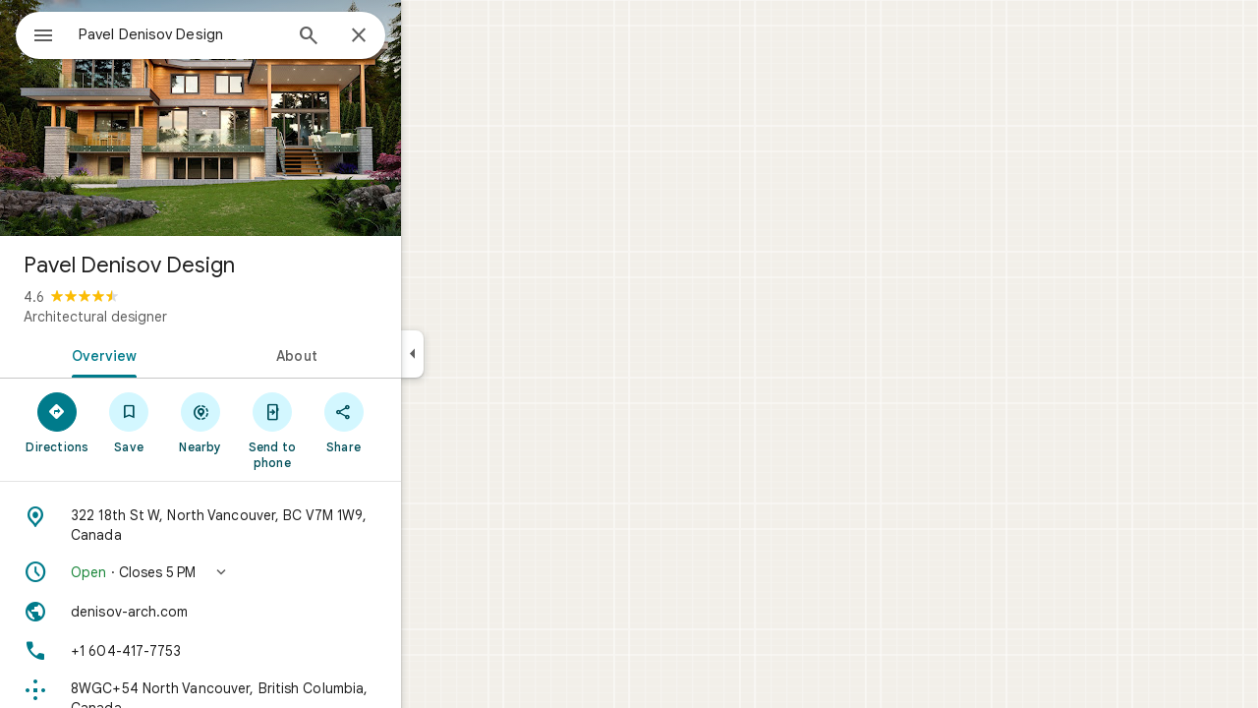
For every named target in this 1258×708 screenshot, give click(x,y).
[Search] (379, 37)
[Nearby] (272, 421)
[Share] (414, 421)
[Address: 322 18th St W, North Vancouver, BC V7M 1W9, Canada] (271, 525)
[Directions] (128, 421)
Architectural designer (166, 316)
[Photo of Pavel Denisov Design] (271, 118)
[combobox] (231, 34)
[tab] (171, 354)
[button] (271, 572)
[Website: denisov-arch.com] (271, 611)
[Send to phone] (342, 429)
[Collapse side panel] (483, 354)
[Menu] (35, 33)
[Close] (429, 36)
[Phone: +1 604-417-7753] (271, 651)
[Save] (200, 421)
